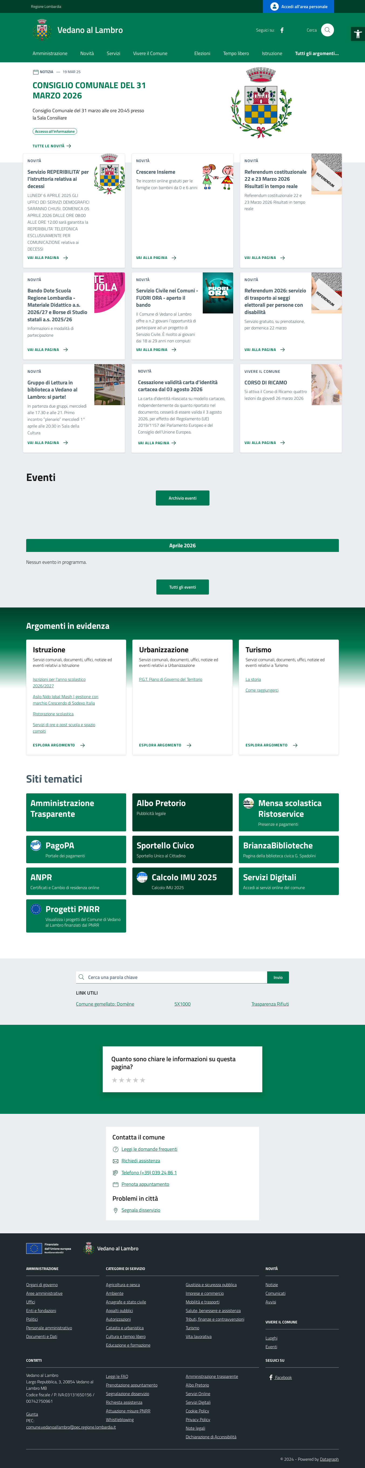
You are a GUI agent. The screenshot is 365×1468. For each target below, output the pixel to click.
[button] (358, 34)
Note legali (195, 1428)
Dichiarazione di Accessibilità (211, 1436)
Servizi (113, 53)
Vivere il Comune (150, 53)
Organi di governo (42, 1284)
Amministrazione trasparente (212, 1376)
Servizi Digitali (198, 1402)
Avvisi (271, 1302)
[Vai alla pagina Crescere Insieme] (155, 255)
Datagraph (329, 1459)
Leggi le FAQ (117, 1376)
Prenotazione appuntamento (131, 1385)
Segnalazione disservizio (127, 1393)
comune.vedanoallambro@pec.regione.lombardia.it (71, 1427)
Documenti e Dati (41, 1336)
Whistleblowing (120, 1419)
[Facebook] (279, 29)
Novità (87, 53)
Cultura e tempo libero (126, 1336)
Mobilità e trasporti (202, 1302)
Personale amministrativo (49, 1327)
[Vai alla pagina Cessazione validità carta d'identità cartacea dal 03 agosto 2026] (158, 440)
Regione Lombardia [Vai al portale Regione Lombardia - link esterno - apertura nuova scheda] (46, 6)
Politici (32, 1319)
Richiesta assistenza (124, 1402)
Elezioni (202, 53)
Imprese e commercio (205, 1293)
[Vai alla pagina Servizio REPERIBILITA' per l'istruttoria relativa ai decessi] (46, 255)
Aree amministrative (44, 1293)
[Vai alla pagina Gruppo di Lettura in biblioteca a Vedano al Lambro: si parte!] (46, 440)
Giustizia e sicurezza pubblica (211, 1284)
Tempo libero (236, 53)
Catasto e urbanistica (125, 1327)
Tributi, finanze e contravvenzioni (215, 1319)
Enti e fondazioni (41, 1310)
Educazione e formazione (128, 1345)
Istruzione (272, 53)
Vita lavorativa (199, 1336)
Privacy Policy (198, 1419)
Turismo (192, 1327)
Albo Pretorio (197, 1385)
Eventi (271, 1346)
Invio (278, 977)
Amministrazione (50, 53)
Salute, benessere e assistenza (213, 1310)
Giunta (32, 1414)
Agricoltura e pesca (123, 1284)
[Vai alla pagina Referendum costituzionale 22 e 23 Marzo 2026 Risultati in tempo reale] (263, 255)
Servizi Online (198, 1393)
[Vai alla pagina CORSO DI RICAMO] (263, 440)
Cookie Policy (197, 1411)
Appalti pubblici (119, 1310)
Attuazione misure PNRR (128, 1411)
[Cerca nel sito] (327, 29)
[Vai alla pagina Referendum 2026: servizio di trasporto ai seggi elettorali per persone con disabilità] (263, 347)
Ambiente (114, 1293)
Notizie (272, 1284)
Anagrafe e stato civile (126, 1302)
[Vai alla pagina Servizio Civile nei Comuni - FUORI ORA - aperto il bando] (155, 347)
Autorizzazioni (118, 1319)
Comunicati (275, 1293)
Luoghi (271, 1338)
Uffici (30, 1302)
